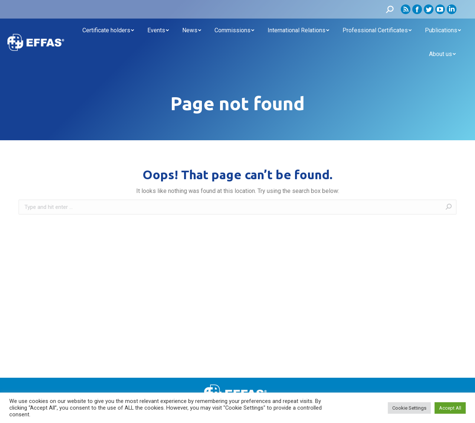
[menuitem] (108, 30)
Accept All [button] (450, 408)
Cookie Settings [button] (409, 408)
